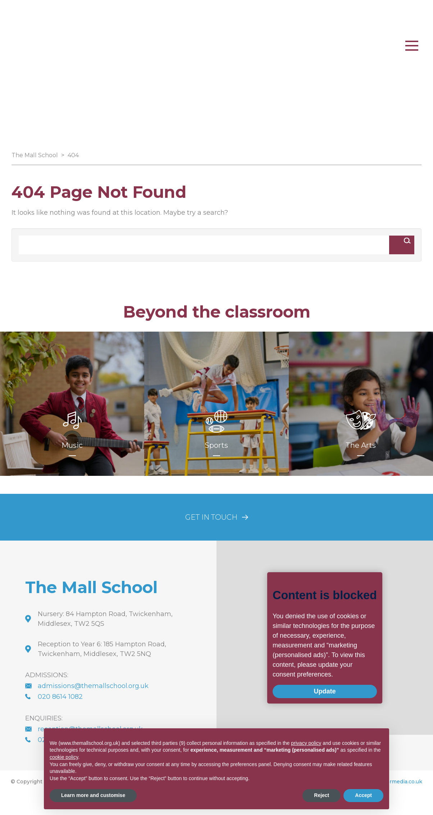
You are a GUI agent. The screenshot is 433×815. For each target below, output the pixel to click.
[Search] (204, 245)
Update (304, 692)
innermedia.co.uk (400, 781)
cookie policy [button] (64, 757)
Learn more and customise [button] (93, 795)
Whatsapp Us (228, 38)
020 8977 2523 (289, 38)
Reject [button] (321, 795)
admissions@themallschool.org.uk (93, 686)
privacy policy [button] (306, 743)
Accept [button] (363, 795)
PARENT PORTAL (358, 38)
